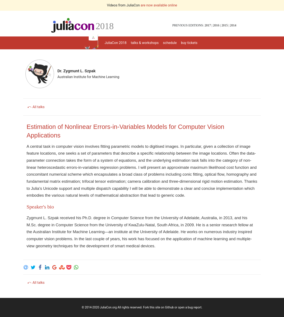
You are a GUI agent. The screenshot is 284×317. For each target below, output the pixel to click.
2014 (233, 25)
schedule (170, 43)
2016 (216, 25)
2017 (208, 25)
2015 (224, 25)
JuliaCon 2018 (115, 43)
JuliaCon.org (108, 307)
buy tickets (189, 43)
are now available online (159, 5)
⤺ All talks (36, 107)
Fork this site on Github (158, 307)
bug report (194, 307)
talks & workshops (145, 43)
